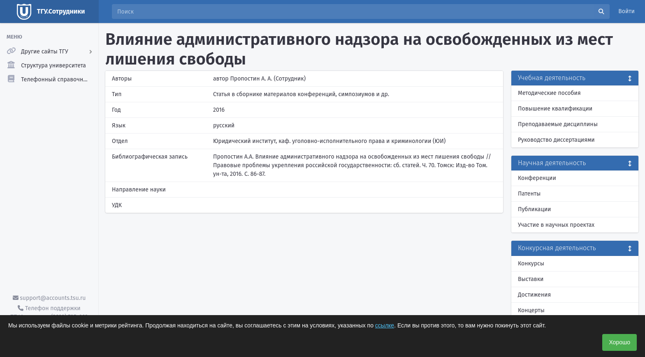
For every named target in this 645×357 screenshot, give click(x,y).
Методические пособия (549, 93)
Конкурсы (531, 263)
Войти (626, 11)
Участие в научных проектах (556, 224)
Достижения (534, 294)
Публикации (534, 209)
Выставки (530, 279)
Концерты (531, 310)
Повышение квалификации (555, 108)
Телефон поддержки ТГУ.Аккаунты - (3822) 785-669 (49, 312)
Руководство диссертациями (556, 139)
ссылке (384, 325)
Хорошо (619, 342)
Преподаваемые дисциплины (558, 124)
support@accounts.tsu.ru (49, 298)
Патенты (529, 193)
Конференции (537, 178)
